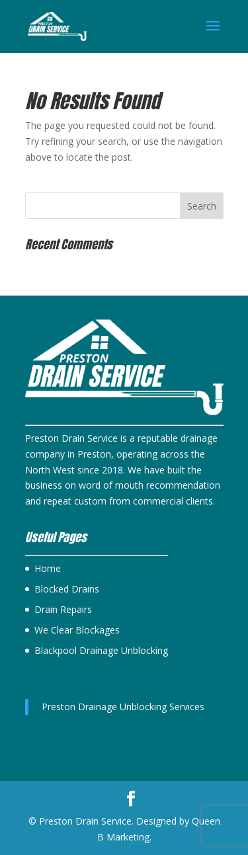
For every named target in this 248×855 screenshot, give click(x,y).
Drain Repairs (63, 609)
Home (47, 568)
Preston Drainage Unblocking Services (123, 706)
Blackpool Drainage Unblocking (101, 650)
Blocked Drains (66, 589)
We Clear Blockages (77, 630)
